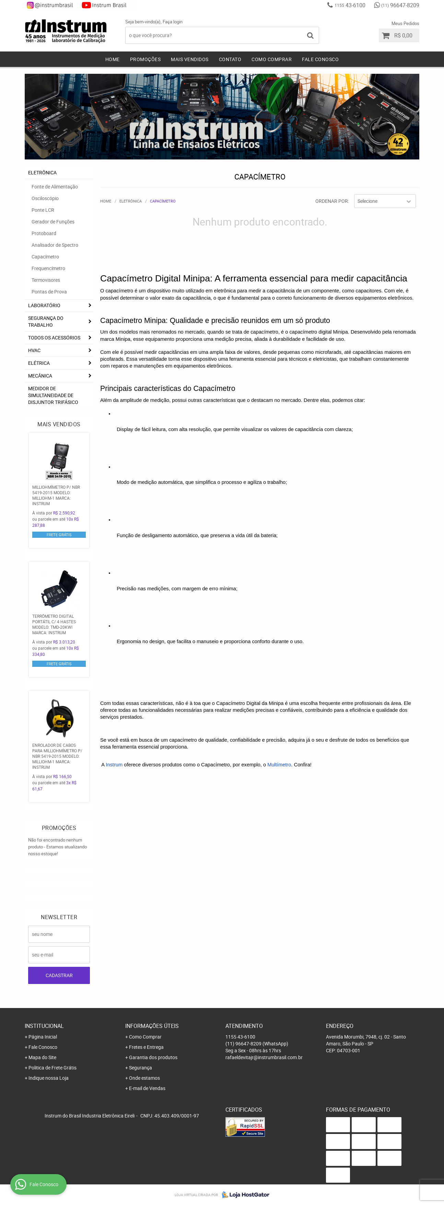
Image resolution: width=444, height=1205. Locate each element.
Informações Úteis (152, 1026)
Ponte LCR (43, 210)
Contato (230, 59)
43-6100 (350, 5)
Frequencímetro (48, 268)
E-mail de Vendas (147, 1088)
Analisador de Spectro (55, 245)
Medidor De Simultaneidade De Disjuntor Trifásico (53, 395)
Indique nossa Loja (48, 1078)
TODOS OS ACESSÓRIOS (54, 337)
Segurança (140, 1067)
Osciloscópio (45, 198)
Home (112, 59)
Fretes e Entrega (146, 1047)
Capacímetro (45, 256)
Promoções (145, 59)
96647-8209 (400, 5)
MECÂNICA (40, 375)
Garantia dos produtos (153, 1057)
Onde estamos (144, 1078)
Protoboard (44, 233)
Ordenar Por (331, 201)
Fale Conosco (320, 59)
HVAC (34, 350)
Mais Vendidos (190, 59)
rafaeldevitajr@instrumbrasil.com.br (264, 1057)
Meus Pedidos (405, 23)
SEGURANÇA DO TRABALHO (45, 321)
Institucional (44, 1026)
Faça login (173, 22)
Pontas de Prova (49, 291)
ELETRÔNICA (42, 172)
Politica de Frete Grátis (52, 1067)
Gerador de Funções (53, 221)
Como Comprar (272, 59)
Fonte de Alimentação (55, 186)
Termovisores (46, 280)
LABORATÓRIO (44, 305)
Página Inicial (42, 1036)
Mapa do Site (42, 1057)
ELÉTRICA (39, 363)
